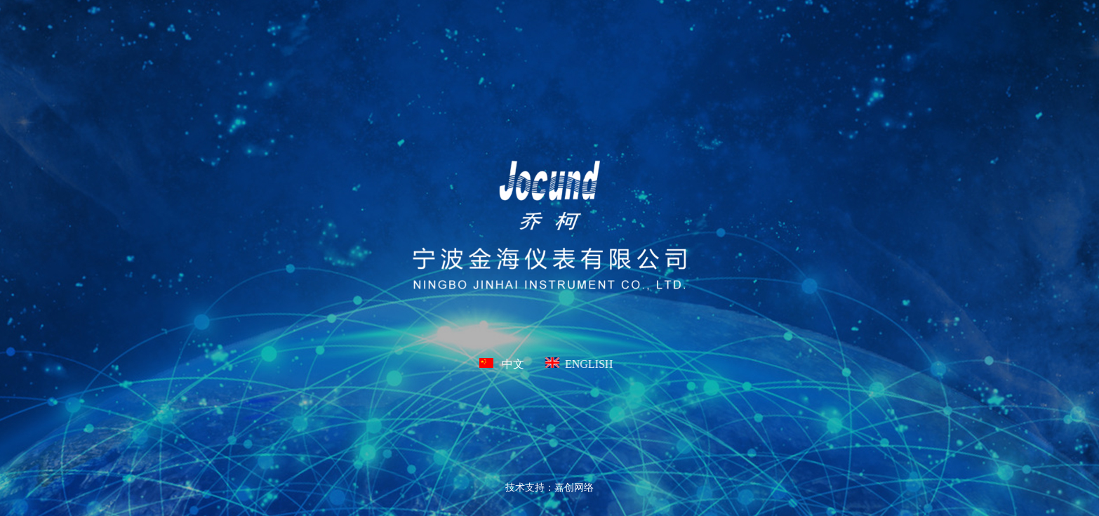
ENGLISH (579, 364)
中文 (501, 364)
